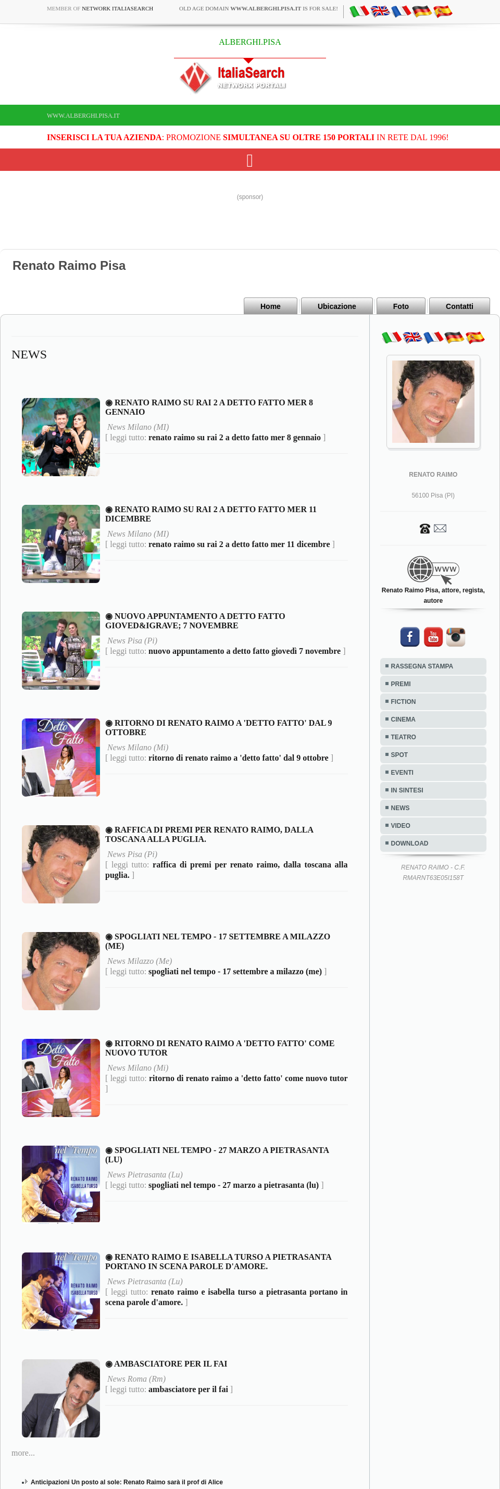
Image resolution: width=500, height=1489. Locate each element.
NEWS (400, 808)
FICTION (403, 701)
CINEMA (403, 719)
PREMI (401, 684)
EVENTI (402, 772)
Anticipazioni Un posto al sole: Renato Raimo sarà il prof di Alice (127, 1482)
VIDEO (400, 825)
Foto (401, 306)
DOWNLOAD (410, 843)
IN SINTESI (407, 790)
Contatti (459, 306)
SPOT (399, 755)
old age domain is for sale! (258, 8)
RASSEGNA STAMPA (422, 666)
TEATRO (403, 737)
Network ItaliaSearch (117, 8)
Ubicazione (337, 306)
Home (270, 306)
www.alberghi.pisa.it (83, 115)
